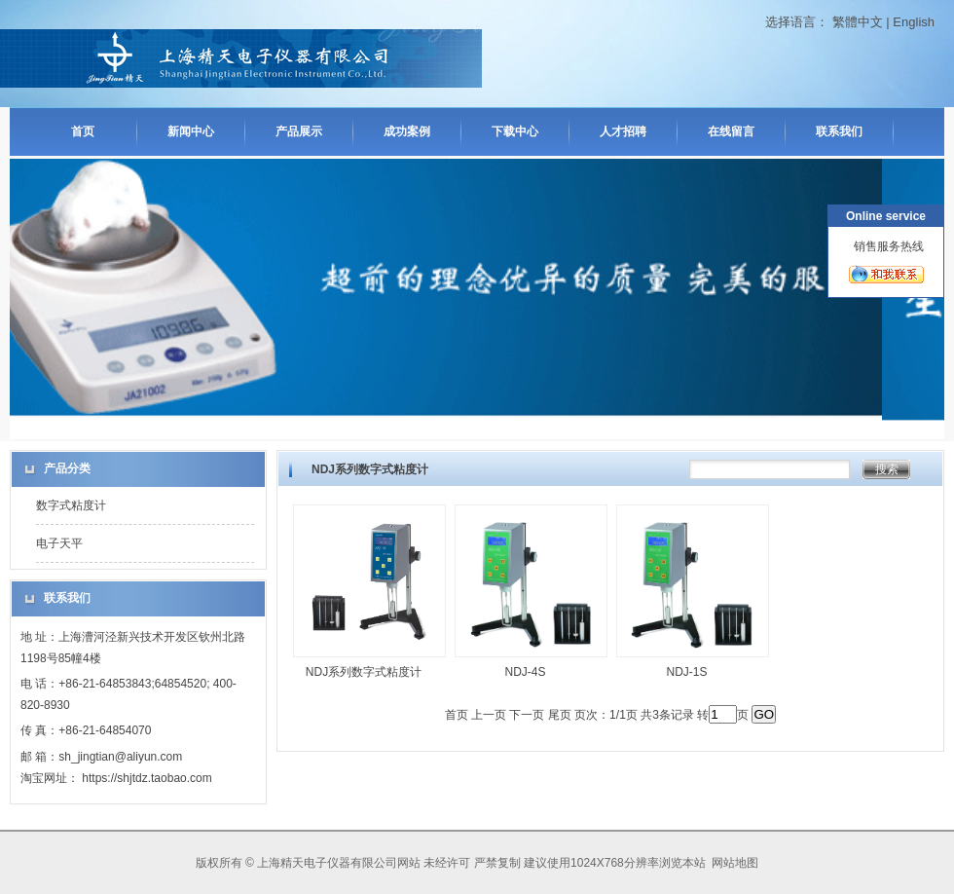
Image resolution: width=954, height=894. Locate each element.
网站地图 (735, 863)
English (914, 22)
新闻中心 (190, 131)
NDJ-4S (524, 672)
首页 (82, 131)
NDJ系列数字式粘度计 (364, 672)
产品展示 (298, 131)
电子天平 (59, 543)
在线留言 (731, 131)
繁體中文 (857, 22)
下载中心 (515, 131)
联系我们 (839, 131)
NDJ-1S (686, 672)
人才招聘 (623, 131)
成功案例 (407, 131)
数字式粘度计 (71, 505)
